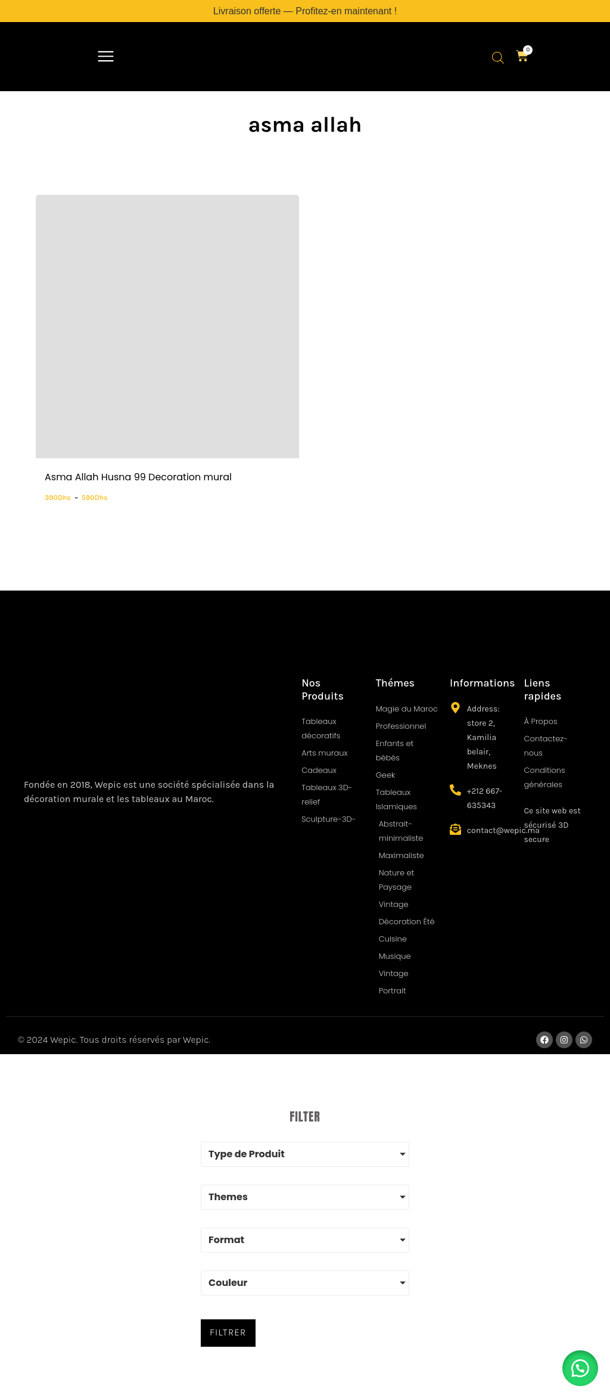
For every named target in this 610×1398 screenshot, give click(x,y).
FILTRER (226, 1331)
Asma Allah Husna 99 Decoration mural (138, 477)
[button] (106, 58)
